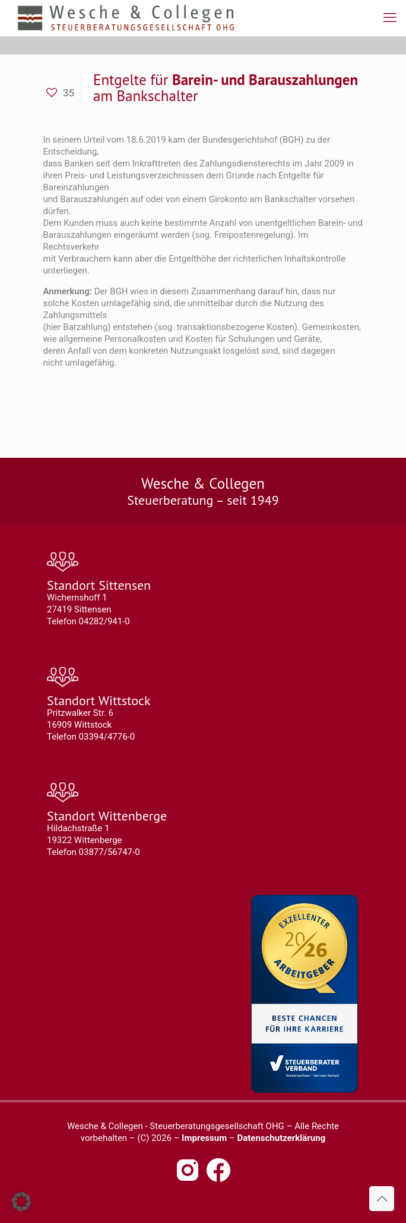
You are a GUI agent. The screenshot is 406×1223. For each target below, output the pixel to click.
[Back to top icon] (381, 1198)
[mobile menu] (390, 18)
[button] (21, 1201)
